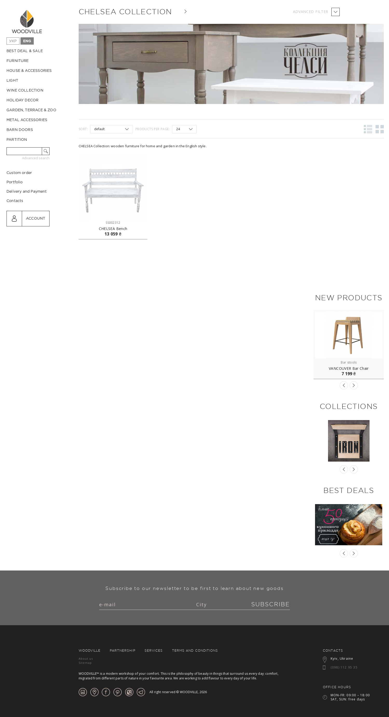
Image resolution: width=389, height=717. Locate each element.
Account (35, 240)
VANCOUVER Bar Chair (349, 368)
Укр (13, 41)
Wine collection (24, 90)
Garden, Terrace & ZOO (31, 110)
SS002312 (113, 222)
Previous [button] (344, 385)
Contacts (14, 223)
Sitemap (85, 663)
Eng (27, 41)
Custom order (19, 195)
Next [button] (354, 385)
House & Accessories (29, 70)
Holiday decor (22, 100)
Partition (16, 139)
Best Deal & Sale (24, 51)
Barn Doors (19, 129)
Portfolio (14, 204)
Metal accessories (26, 120)
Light (12, 80)
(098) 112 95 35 (344, 667)
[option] (348, 344)
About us (86, 658)
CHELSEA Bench (113, 228)
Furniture (17, 60)
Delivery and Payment (26, 213)
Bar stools (349, 362)
